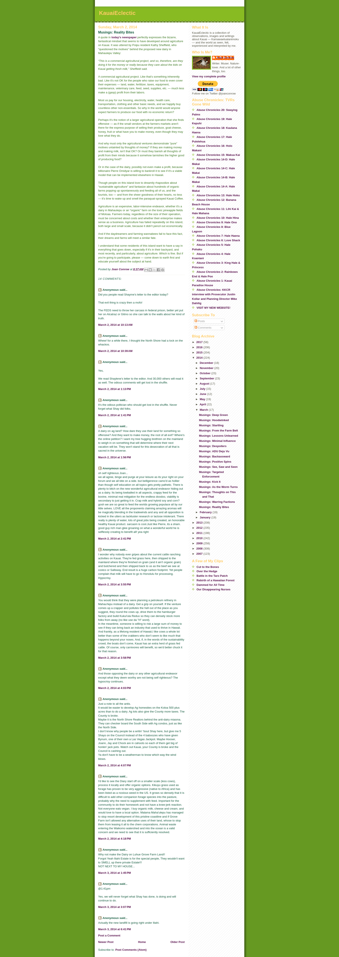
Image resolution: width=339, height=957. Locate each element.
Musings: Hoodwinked (214, 420)
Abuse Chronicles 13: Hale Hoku (218, 195)
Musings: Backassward (214, 456)
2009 (199, 543)
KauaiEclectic (117, 13)
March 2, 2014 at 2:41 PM (114, 538)
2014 (199, 357)
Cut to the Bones (208, 567)
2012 (199, 527)
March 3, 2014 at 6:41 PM (114, 929)
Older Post (177, 942)
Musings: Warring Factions (217, 501)
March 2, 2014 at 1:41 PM (114, 415)
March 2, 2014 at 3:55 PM (114, 584)
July (203, 388)
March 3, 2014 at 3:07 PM (114, 907)
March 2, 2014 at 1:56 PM (114, 457)
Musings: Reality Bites (214, 507)
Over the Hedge (207, 571)
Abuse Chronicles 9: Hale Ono (217, 222)
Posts (200, 321)
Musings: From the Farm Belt (218, 430)
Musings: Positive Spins (215, 461)
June (203, 394)
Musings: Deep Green (213, 415)
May (203, 399)
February (206, 512)
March (204, 409)
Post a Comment (109, 935)
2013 (199, 522)
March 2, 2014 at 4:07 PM (114, 765)
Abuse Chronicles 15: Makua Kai (218, 155)
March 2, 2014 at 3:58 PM (114, 657)
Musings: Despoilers (212, 446)
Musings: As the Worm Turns (218, 487)
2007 (199, 553)
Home (142, 942)
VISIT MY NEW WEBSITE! (213, 307)
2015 (199, 352)
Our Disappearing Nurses (213, 589)
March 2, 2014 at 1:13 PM (114, 389)
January (205, 517)
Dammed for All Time (210, 584)
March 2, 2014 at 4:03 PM (114, 688)
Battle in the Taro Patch (212, 575)
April (203, 404)
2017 (199, 342)
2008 (199, 548)
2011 (199, 533)
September (207, 378)
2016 (199, 347)
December (207, 362)
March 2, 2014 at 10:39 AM (115, 351)
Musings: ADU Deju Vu (214, 451)
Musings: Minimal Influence (217, 441)
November (207, 368)
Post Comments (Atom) (131, 949)
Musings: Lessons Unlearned (218, 435)
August (205, 383)
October (205, 373)
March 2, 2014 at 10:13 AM (115, 324)
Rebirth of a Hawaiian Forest (216, 580)
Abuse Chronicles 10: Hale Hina (218, 217)
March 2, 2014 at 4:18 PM (114, 838)
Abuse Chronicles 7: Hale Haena (218, 235)
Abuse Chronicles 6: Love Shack (218, 240)
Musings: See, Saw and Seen (218, 466)
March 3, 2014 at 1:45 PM (114, 872)
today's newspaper (124, 37)
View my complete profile (209, 76)
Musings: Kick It (210, 481)
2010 (199, 538)
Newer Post (106, 942)
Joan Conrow (225, 57)
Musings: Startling (211, 425)
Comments (203, 327)
